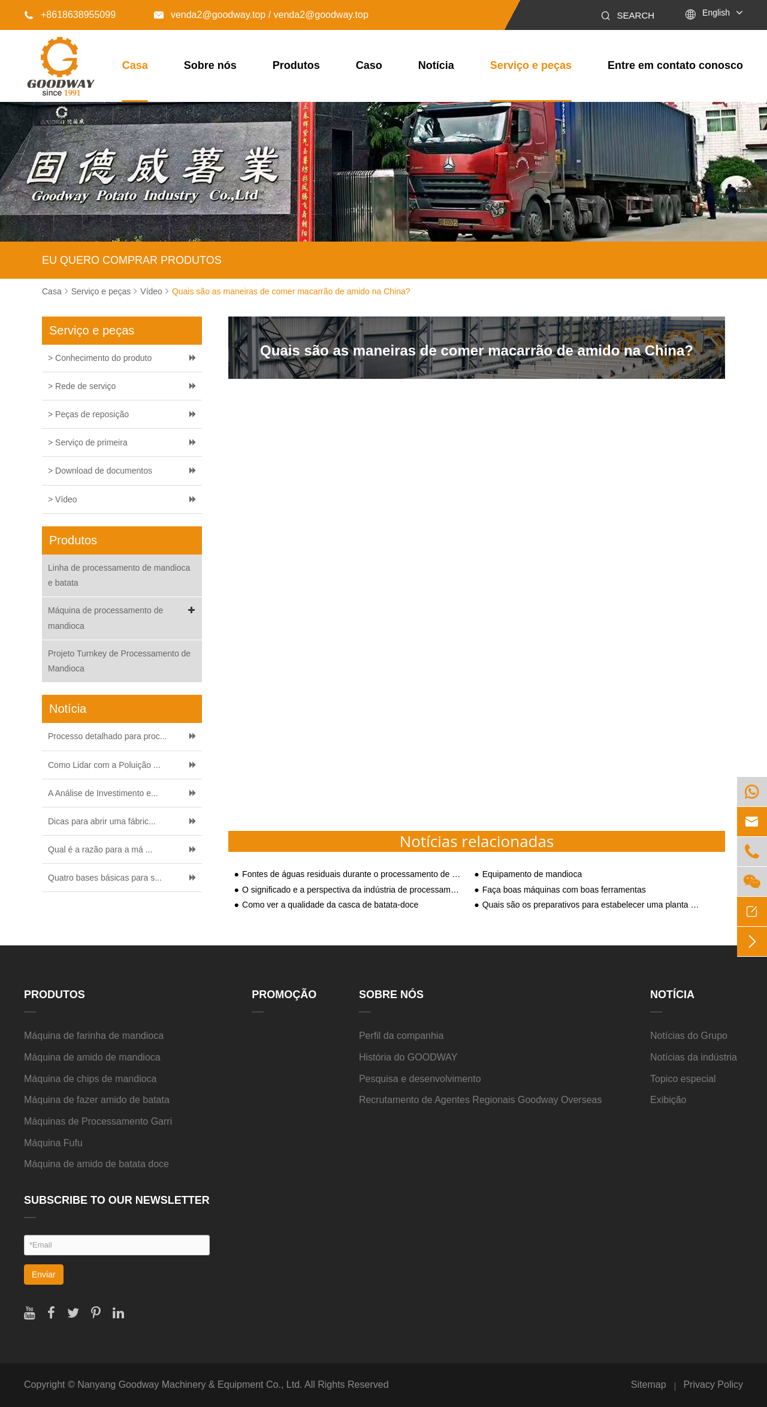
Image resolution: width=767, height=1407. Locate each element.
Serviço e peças (531, 65)
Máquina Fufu (53, 1143)
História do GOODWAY (408, 1057)
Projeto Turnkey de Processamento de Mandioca (119, 661)
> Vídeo (62, 499)
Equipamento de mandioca (532, 874)
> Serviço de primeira (88, 442)
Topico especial (682, 1079)
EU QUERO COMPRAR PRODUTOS (132, 260)
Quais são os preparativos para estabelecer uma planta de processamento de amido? (592, 904)
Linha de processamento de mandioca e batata (119, 575)
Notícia (436, 65)
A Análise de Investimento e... (103, 793)
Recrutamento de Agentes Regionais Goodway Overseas (480, 1100)
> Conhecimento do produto (100, 358)
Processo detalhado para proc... (107, 736)
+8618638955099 (70, 15)
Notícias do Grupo (688, 1036)
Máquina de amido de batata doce (96, 1164)
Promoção (284, 995)
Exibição (668, 1100)
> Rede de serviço (82, 386)
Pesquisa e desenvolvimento (420, 1079)
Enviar (44, 1274)
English (716, 12)
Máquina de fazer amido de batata (97, 1100)
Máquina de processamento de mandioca (123, 616)
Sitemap (648, 1384)
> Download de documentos (100, 470)
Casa (135, 65)
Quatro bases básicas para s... (105, 877)
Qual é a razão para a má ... (100, 849)
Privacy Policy (713, 1384)
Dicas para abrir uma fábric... (102, 821)
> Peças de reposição (88, 414)
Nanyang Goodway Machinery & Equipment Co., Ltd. (189, 1384)
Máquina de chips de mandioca (90, 1079)
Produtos (296, 65)
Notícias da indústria (693, 1057)
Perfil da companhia (401, 1036)
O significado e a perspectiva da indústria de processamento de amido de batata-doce (352, 889)
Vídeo (151, 291)
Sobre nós (210, 65)
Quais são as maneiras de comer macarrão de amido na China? (291, 291)
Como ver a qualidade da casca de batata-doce (330, 904)
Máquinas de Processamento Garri (98, 1121)
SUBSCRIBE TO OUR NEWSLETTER (117, 1200)
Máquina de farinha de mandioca (94, 1036)
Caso (369, 65)
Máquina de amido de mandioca (92, 1057)
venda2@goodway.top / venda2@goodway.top (261, 15)
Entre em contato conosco (675, 65)
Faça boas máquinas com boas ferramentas (564, 889)
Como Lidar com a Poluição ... (104, 765)
